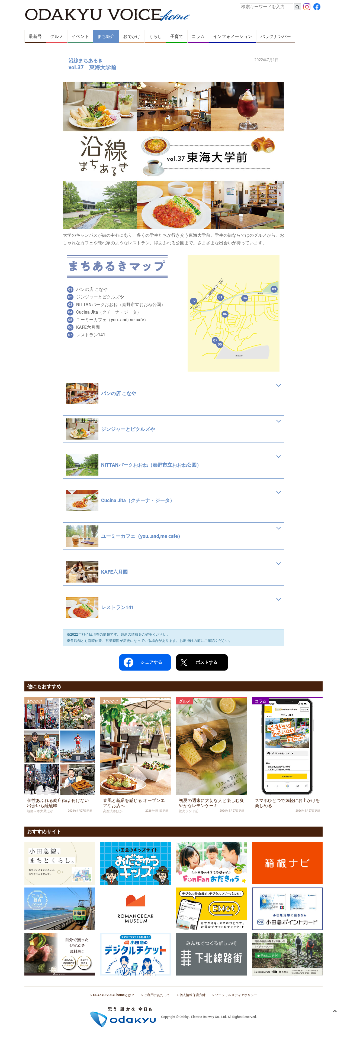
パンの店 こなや (92, 289)
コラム (198, 36)
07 (215, 340)
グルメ (56, 36)
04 (245, 298)
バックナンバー (276, 36)
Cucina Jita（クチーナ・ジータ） (108, 312)
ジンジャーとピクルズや (100, 297)
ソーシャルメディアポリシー (236, 995)
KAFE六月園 (88, 327)
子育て (176, 36)
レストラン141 (90, 334)
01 (221, 297)
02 (194, 301)
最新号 (35, 36)
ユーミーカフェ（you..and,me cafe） (112, 319)
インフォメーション (232, 36)
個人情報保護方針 (192, 995)
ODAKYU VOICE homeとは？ (113, 995)
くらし (155, 36)
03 (274, 289)
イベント (80, 36)
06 (225, 314)
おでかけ (131, 36)
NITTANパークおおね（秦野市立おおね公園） (120, 304)
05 (220, 344)
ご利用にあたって (157, 995)
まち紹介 (106, 36)
